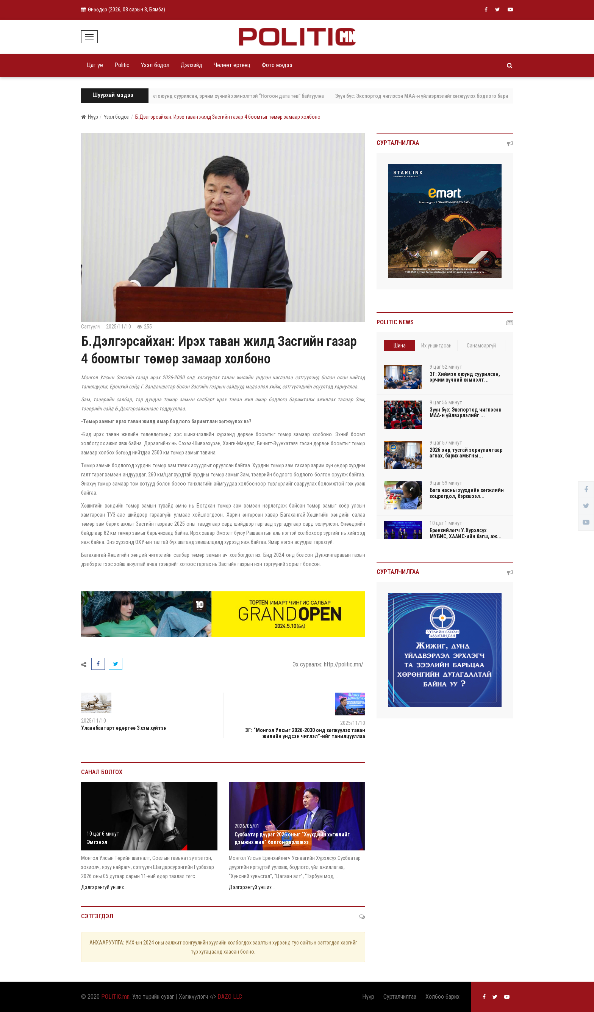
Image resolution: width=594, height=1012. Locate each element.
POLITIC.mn (115, 996)
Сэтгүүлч (90, 327)
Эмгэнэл (97, 842)
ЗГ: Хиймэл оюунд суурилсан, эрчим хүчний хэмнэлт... (465, 377)
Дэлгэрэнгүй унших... (104, 887)
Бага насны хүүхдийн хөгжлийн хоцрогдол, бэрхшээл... (467, 493)
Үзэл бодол (155, 65)
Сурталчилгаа (399, 997)
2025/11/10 (118, 327)
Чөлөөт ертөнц (232, 65)
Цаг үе (95, 65)
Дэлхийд (191, 65)
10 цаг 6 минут (103, 834)
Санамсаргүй (481, 346)
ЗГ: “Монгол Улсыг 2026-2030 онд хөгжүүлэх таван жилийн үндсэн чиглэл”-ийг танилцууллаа (305, 733)
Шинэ (400, 346)
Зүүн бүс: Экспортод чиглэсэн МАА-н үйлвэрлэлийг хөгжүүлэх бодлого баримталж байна (443, 96)
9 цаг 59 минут (446, 483)
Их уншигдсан (436, 346)
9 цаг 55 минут (446, 402)
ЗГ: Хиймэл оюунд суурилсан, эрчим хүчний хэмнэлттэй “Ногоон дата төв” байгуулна (235, 96)
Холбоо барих (442, 997)
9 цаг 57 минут (446, 443)
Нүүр (89, 117)
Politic (122, 65)
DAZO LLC (229, 996)
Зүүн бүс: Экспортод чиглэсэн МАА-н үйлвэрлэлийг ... (466, 412)
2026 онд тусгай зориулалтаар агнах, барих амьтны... (466, 453)
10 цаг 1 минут (446, 523)
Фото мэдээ (277, 65)
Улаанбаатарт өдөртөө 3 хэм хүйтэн (124, 728)
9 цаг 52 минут (446, 367)
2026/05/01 (246, 826)
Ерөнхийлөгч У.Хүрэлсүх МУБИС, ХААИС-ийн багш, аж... (466, 533)
